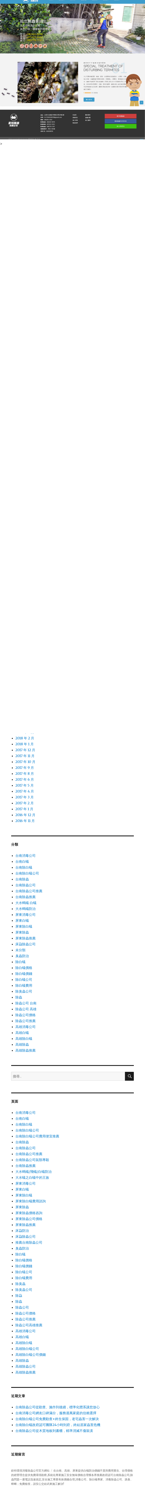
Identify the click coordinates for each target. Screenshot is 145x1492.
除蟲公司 (22, 1307)
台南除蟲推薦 (25, 897)
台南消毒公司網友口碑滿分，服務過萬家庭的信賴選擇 (55, 1413)
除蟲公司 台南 (25, 1003)
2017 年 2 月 (24, 803)
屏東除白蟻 (23, 926)
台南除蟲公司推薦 (28, 891)
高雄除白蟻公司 (27, 1349)
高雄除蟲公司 (25, 1366)
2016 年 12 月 (25, 815)
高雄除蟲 (22, 1044)
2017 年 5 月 (24, 785)
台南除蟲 (22, 879)
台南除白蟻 (23, 867)
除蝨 (18, 1295)
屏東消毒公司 (25, 914)
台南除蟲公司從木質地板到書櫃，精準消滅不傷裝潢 (54, 1431)
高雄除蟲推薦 (25, 1050)
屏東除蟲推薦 (25, 938)
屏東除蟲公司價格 (28, 1219)
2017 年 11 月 (25, 756)
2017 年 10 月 (25, 762)
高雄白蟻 (22, 1033)
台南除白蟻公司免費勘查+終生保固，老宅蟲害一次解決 (57, 1419)
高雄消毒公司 (25, 1027)
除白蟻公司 (23, 979)
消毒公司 (80, 1479)
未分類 (20, 950)
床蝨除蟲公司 (25, 944)
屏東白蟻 (22, 920)
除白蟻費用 (23, 985)
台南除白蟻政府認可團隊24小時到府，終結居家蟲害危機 (57, 1425)
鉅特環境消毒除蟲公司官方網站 (30, 1470)
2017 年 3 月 (24, 797)
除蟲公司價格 (25, 1015)
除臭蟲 (20, 1284)
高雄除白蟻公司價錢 (30, 1354)
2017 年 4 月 (24, 791)
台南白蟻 (22, 861)
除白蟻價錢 (23, 973)
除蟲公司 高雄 (25, 1009)
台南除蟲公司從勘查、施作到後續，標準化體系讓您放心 (57, 1407)
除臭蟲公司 (23, 991)
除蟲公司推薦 (25, 1021)
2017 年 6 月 (24, 779)
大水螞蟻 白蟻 (25, 903)
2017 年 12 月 (25, 750)
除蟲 (18, 997)
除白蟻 (20, 962)
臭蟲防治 (22, 956)
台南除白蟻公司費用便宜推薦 (37, 1136)
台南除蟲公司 (25, 885)
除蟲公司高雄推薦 (28, 1325)
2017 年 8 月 (24, 773)
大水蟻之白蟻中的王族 (32, 1177)
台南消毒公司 (25, 855)
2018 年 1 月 (24, 744)
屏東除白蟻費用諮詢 (30, 1201)
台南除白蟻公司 (27, 873)
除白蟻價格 (23, 968)
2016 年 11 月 (25, 821)
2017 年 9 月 (24, 768)
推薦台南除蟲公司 (28, 1242)
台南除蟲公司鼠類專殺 (32, 1160)
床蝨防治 (22, 1230)
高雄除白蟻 (23, 1038)
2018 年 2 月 (24, 738)
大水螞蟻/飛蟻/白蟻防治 (33, 1171)
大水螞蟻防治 (25, 909)
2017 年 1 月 (24, 809)
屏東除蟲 (22, 932)
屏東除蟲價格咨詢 (28, 1213)
